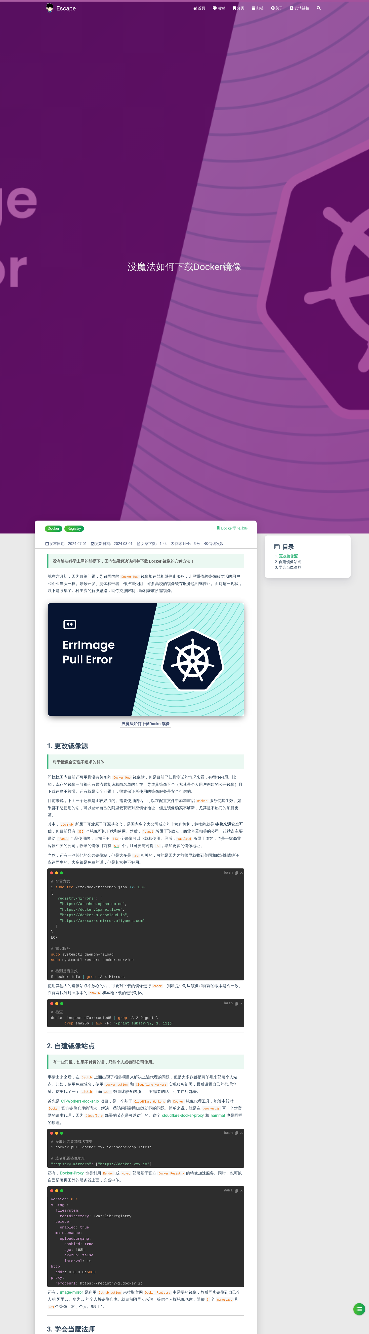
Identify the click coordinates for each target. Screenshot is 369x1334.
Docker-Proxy (72, 1173)
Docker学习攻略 (234, 528)
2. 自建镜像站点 (288, 562)
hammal (218, 1115)
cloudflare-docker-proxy (183, 1115)
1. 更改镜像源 (286, 556)
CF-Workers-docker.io (80, 1101)
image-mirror (71, 1292)
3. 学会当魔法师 (288, 567)
